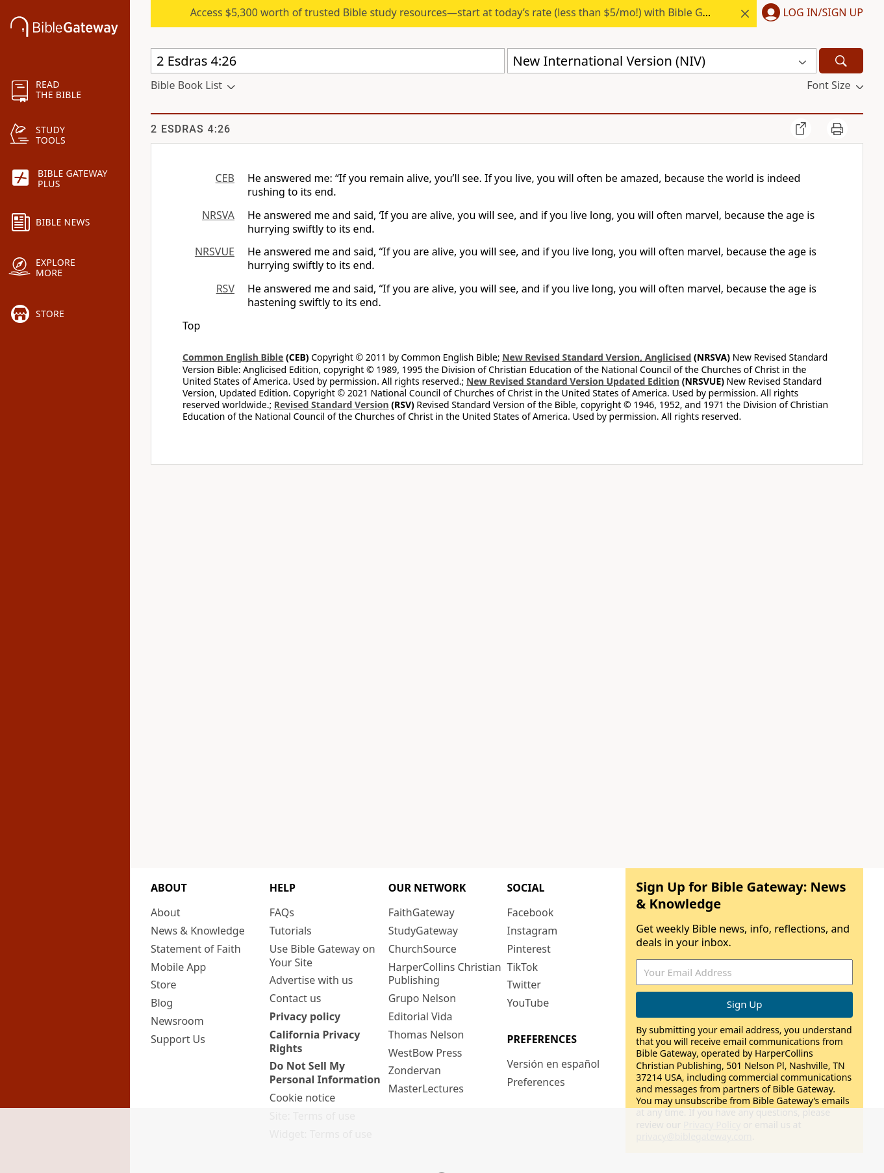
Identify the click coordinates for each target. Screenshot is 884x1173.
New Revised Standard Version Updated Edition (572, 381)
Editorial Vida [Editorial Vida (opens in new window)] (420, 1016)
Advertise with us (311, 980)
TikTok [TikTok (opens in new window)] (522, 967)
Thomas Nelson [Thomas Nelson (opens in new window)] (426, 1034)
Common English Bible (233, 357)
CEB (225, 178)
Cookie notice (303, 1097)
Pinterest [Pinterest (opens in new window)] (528, 949)
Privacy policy (305, 1016)
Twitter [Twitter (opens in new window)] (523, 984)
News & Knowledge (198, 930)
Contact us (296, 998)
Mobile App (178, 967)
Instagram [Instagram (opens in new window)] (532, 930)
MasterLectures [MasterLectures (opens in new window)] (426, 1088)
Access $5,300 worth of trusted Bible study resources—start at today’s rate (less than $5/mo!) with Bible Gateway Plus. (476, 12)
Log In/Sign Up (823, 12)
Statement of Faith (196, 949)
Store (164, 984)
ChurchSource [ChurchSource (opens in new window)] (422, 949)
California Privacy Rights (315, 1041)
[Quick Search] (328, 60)
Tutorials (291, 930)
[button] (810, 13)
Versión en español (553, 1064)
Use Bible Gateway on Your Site (322, 956)
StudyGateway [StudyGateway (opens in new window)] (423, 930)
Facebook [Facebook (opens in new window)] (530, 912)
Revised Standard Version (331, 404)
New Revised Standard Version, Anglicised (596, 357)
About (165, 912)
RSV (225, 288)
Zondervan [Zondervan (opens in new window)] (414, 1070)
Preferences (535, 1082)
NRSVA (218, 215)
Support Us (178, 1039)
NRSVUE (214, 251)
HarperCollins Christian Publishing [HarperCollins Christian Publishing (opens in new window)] (444, 974)
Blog (162, 1003)
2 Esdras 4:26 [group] (191, 129)
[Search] (841, 60)
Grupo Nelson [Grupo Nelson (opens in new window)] (422, 998)
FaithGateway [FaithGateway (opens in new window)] (421, 912)
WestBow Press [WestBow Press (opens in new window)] (425, 1053)
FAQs (282, 912)
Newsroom (177, 1021)
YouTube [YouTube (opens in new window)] (528, 1003)
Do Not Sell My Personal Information (325, 1073)
